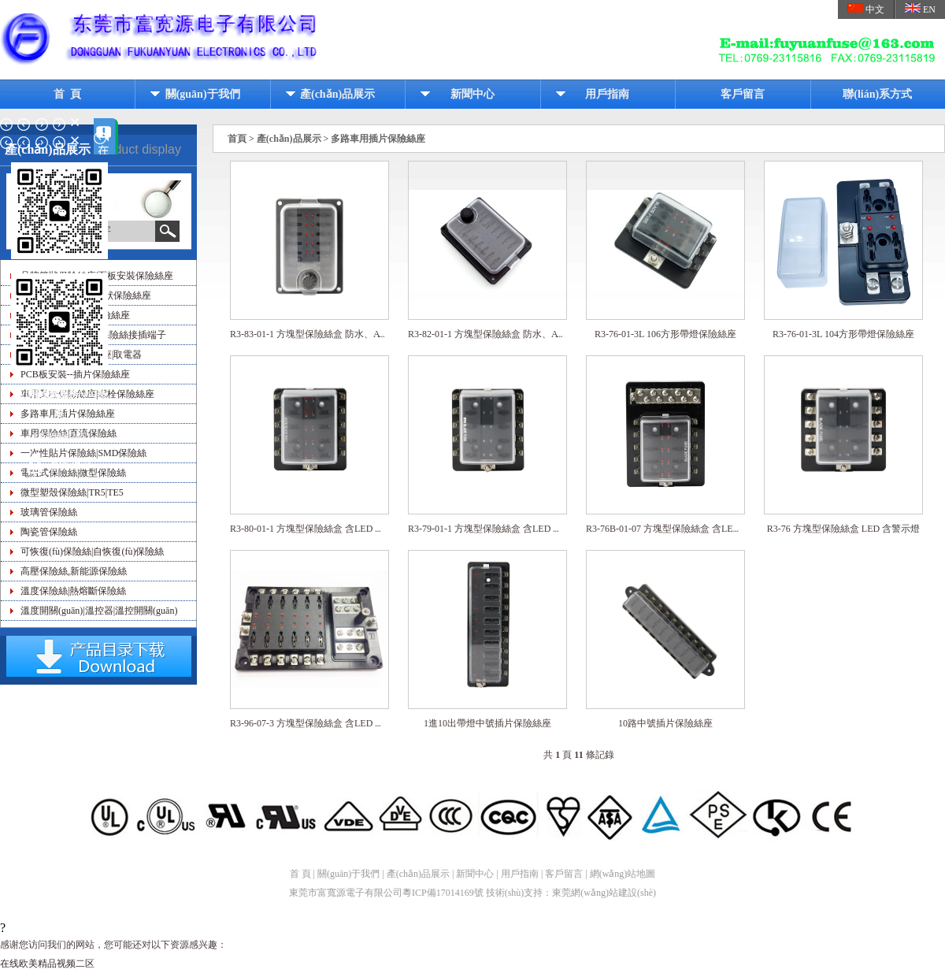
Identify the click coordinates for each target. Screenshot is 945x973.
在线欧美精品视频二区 (47, 963)
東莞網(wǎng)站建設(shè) (604, 892)
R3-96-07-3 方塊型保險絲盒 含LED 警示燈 (316, 724)
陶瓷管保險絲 (48, 531)
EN (920, 9)
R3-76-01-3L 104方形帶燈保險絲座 (843, 334)
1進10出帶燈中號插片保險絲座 (487, 724)
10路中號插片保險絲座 (665, 724)
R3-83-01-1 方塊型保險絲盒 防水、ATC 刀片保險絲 (335, 334)
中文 (865, 9)
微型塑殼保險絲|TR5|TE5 (72, 492)
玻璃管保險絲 (48, 512)
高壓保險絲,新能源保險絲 (73, 571)
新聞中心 (472, 94)
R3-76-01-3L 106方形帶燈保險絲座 (665, 334)
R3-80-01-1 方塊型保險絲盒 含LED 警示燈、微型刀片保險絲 (354, 529)
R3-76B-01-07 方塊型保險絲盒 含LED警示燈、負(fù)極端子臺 (712, 529)
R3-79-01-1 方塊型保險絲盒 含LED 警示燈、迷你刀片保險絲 (532, 529)
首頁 (237, 138)
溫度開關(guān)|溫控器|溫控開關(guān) (98, 610)
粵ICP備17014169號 (443, 892)
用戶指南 (607, 94)
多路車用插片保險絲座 (378, 138)
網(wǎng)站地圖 (623, 873)
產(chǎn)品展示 (337, 94)
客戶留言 (743, 94)
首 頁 (67, 94)
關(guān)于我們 (202, 94)
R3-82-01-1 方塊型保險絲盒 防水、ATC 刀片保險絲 (513, 334)
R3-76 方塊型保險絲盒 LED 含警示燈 (843, 529)
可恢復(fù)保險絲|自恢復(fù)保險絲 (92, 551)
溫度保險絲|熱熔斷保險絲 (73, 590)
